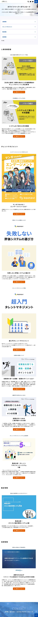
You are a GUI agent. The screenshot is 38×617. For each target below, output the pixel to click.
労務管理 (4, 21)
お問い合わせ (33, 1)
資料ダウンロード (20, 92)
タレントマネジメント (7, 26)
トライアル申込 (31, 1)
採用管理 (4, 37)
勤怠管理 (4, 32)
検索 (28, 1)
